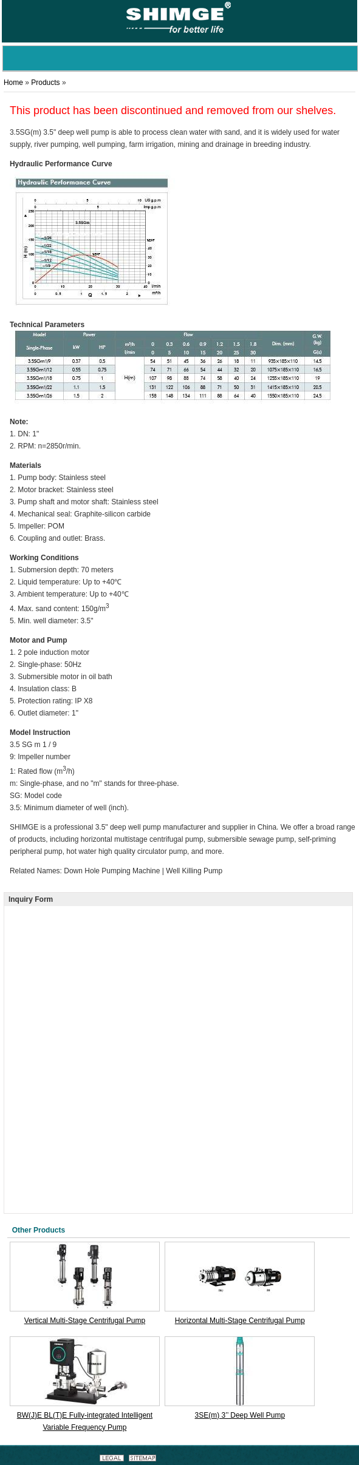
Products (45, 82)
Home (13, 82)
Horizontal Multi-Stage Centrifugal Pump (240, 1320)
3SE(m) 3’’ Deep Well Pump (240, 1415)
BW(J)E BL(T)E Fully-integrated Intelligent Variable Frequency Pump (84, 1421)
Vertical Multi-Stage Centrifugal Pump (84, 1320)
